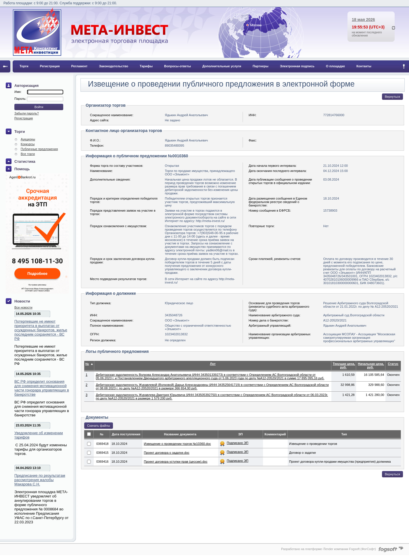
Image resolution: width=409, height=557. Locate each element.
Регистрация (50, 66)
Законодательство (113, 66)
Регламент (79, 66)
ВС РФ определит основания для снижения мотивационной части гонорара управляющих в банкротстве (41, 388)
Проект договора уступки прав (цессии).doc (175, 461)
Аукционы (28, 139)
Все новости (23, 307)
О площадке (335, 66)
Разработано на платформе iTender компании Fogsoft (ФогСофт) (328, 549)
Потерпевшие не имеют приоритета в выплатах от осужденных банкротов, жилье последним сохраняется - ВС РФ (40, 330)
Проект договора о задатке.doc (166, 452)
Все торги (28, 154)
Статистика (24, 161)
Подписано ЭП (237, 443)
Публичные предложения (39, 149)
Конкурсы (27, 144)
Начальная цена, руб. (371, 365)
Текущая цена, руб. (344, 365)
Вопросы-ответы (177, 66)
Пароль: (20, 98)
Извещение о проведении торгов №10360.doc (177, 443)
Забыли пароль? (26, 113)
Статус (393, 363)
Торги (24, 66)
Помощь (22, 169)
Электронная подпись (297, 66)
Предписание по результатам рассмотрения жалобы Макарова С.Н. (39, 479)
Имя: (17, 91)
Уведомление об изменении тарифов (38, 435)
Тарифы (146, 66)
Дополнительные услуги (221, 66)
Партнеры (260, 66)
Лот (213, 363)
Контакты (363, 66)
